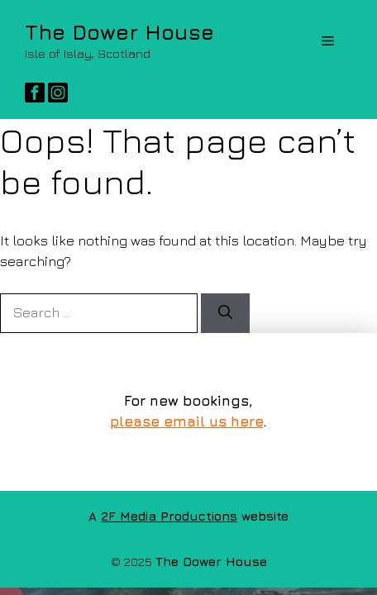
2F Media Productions (169, 516)
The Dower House (119, 32)
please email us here (186, 421)
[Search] (225, 313)
